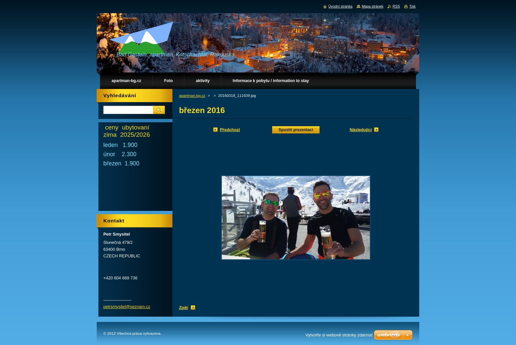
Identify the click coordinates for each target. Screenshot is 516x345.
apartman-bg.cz (192, 96)
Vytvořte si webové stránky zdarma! (339, 334)
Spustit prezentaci (296, 130)
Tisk (412, 6)
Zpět (183, 307)
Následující (360, 129)
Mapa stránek (372, 6)
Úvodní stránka (340, 6)
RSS (396, 6)
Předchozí (230, 129)
